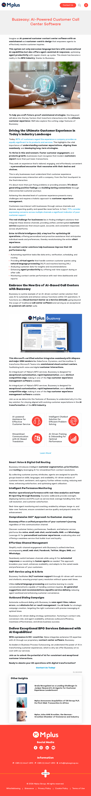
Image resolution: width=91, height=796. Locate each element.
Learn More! (45, 453)
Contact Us (68, 5)
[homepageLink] (45, 735)
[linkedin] (48, 748)
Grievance (29, 788)
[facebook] (36, 748)
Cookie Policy (61, 788)
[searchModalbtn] (79, 5)
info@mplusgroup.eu (68, 763)
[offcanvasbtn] (86, 5)
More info (45, 773)
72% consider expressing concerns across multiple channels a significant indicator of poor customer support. (44, 212)
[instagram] (41, 748)
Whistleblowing (13, 788)
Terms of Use (78, 788)
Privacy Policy (44, 788)
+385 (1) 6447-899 (24, 763)
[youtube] (54, 748)
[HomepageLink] (11, 5)
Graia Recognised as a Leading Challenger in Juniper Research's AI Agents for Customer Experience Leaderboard (55, 688)
